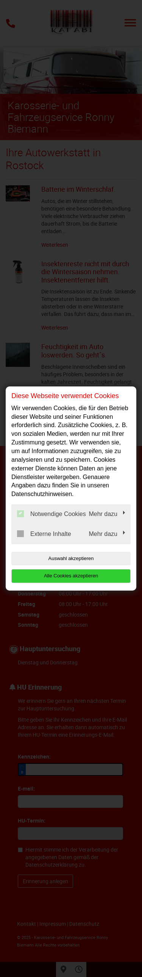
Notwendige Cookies (51, 513)
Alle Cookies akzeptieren (71, 576)
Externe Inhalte (44, 533)
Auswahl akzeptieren (71, 558)
